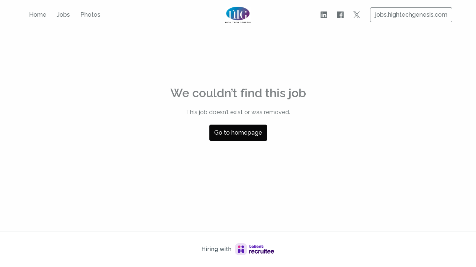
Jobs (63, 14)
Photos (90, 14)
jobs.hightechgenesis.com (411, 14)
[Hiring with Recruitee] (238, 249)
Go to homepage (238, 132)
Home (37, 14)
